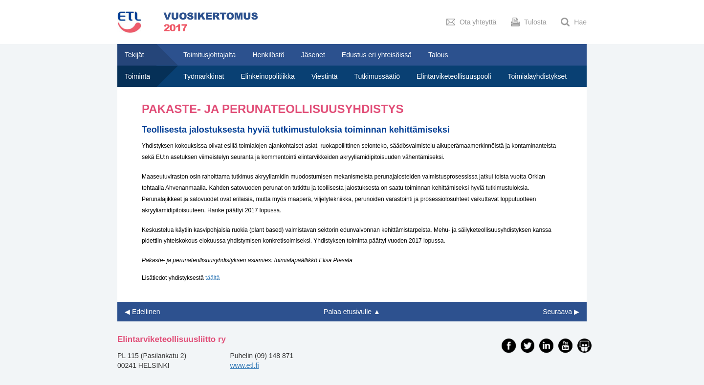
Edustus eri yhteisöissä (377, 55)
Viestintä (324, 76)
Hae (574, 22)
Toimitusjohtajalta (209, 55)
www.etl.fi (244, 365)
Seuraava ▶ (561, 312)
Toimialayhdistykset (537, 76)
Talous (438, 55)
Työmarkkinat (203, 76)
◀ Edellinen (142, 312)
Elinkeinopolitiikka (268, 76)
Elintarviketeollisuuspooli (454, 76)
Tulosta (528, 22)
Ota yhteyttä (471, 22)
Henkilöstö (268, 55)
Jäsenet (313, 55)
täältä (212, 277)
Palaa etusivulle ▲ (352, 312)
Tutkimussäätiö (377, 76)
